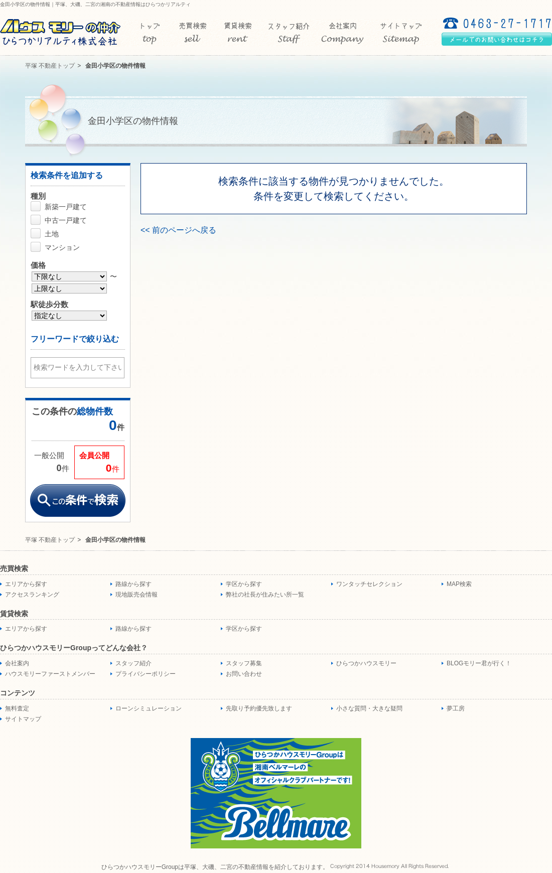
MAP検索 (459, 584)
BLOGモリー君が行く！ (479, 663)
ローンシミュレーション (148, 708)
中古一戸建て (66, 220)
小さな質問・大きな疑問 (369, 708)
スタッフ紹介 (133, 663)
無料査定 (17, 708)
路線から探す (133, 584)
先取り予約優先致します (259, 708)
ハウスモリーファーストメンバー (50, 673)
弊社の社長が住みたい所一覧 (265, 594)
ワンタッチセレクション (369, 584)
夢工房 (456, 708)
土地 (52, 234)
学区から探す (244, 584)
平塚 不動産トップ (50, 65)
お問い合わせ (244, 673)
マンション (62, 247)
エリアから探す (26, 584)
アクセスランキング (32, 594)
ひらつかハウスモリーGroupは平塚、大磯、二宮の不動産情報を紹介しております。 (215, 866)
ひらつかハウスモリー (366, 663)
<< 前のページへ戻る (178, 230)
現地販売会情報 (136, 594)
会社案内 (17, 663)
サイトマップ (23, 718)
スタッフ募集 (244, 663)
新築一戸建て (66, 207)
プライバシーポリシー (145, 673)
